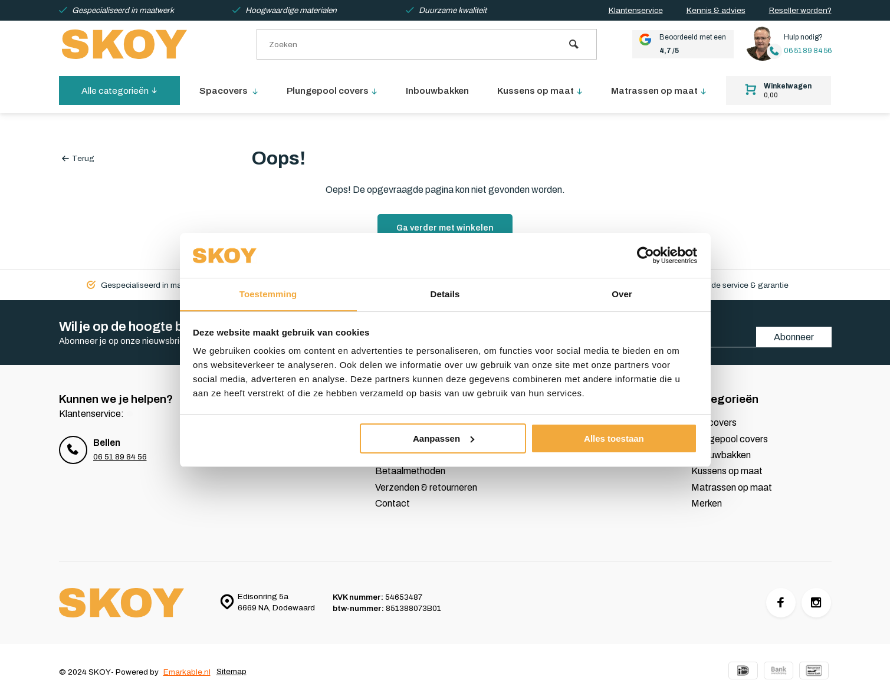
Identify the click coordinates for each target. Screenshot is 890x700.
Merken (706, 503)
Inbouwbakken (439, 91)
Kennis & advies (716, 10)
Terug (78, 158)
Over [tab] (622, 294)
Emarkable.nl (187, 672)
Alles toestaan (614, 438)
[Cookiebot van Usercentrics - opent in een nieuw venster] (645, 255)
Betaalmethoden (410, 471)
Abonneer (794, 337)
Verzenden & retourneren (426, 487)
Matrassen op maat (660, 91)
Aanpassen (443, 438)
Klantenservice (636, 10)
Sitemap (231, 672)
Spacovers (229, 91)
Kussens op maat (541, 91)
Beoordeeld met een (678, 44)
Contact (392, 503)
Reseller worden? (800, 10)
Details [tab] (445, 294)
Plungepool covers (333, 91)
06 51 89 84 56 (806, 51)
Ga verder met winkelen (445, 228)
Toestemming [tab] (268, 294)
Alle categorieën (119, 91)
